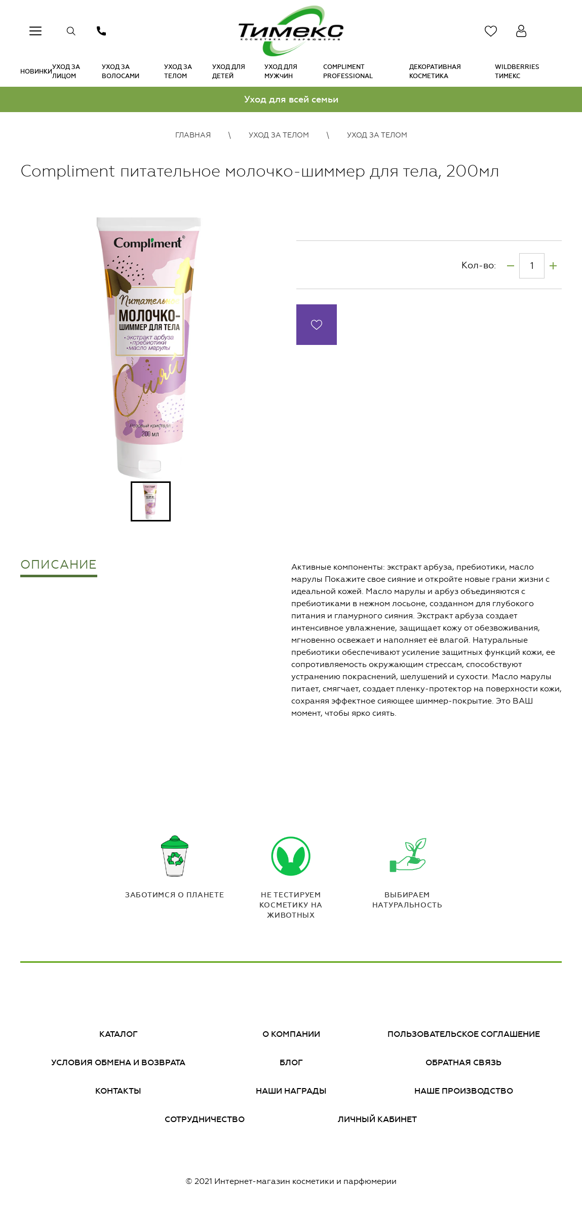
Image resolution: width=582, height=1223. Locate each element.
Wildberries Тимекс (517, 71)
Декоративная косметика (435, 71)
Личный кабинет (377, 1119)
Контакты (118, 1091)
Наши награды (291, 1091)
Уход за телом (178, 71)
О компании (291, 1034)
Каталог (118, 1034)
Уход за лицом (66, 71)
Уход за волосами (120, 71)
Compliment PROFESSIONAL (348, 71)
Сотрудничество (205, 1119)
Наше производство (463, 1091)
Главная (193, 135)
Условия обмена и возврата (118, 1062)
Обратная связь (463, 1062)
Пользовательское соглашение (463, 1034)
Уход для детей (228, 71)
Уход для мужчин (280, 71)
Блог (291, 1062)
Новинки (36, 71)
